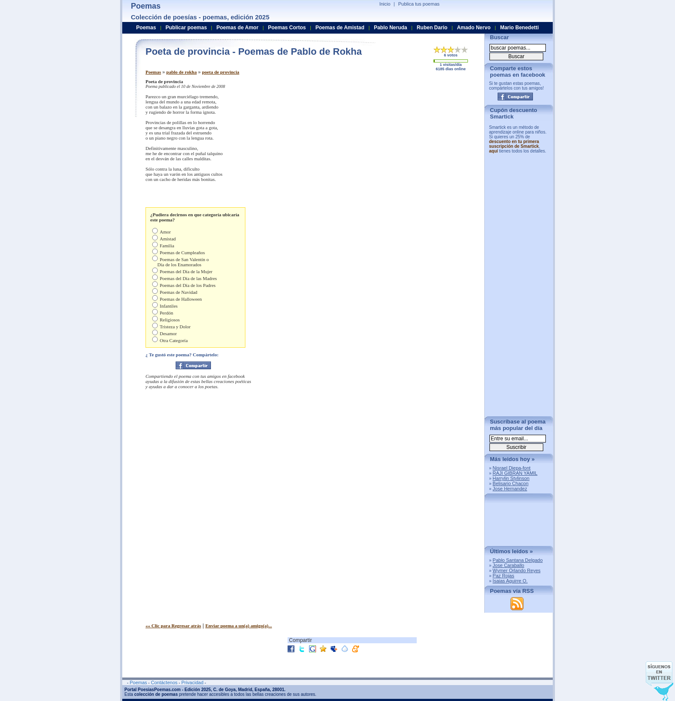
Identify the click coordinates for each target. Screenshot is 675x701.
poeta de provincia (220, 72)
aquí (493, 151)
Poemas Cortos (287, 28)
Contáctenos (164, 682)
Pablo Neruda (390, 28)
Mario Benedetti (519, 28)
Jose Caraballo (508, 565)
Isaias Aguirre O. (509, 580)
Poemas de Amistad (340, 28)
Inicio (384, 3)
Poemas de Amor (238, 28)
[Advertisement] (406, 139)
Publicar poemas (186, 28)
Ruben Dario (432, 28)
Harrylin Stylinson (510, 478)
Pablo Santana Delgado (517, 560)
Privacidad (192, 682)
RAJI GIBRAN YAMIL (514, 473)
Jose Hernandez (509, 488)
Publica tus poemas (419, 3)
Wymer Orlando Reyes (516, 570)
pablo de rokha (181, 72)
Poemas (153, 72)
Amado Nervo (473, 28)
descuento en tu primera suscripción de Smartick (514, 144)
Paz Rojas (503, 575)
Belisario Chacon (510, 483)
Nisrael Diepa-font (511, 467)
